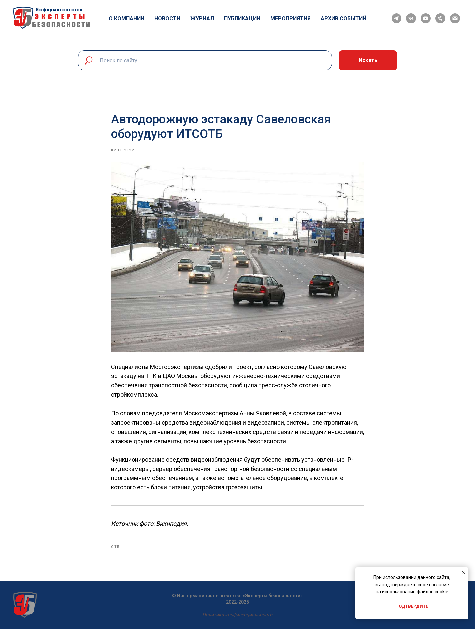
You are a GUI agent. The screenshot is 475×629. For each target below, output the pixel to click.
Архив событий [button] (343, 18)
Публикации (242, 18)
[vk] (411, 18)
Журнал (202, 18)
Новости (167, 18)
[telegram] (396, 18)
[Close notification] (463, 572)
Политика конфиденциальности (237, 614)
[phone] (440, 18)
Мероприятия (290, 18)
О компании (126, 18)
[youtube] (426, 18)
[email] (455, 18)
